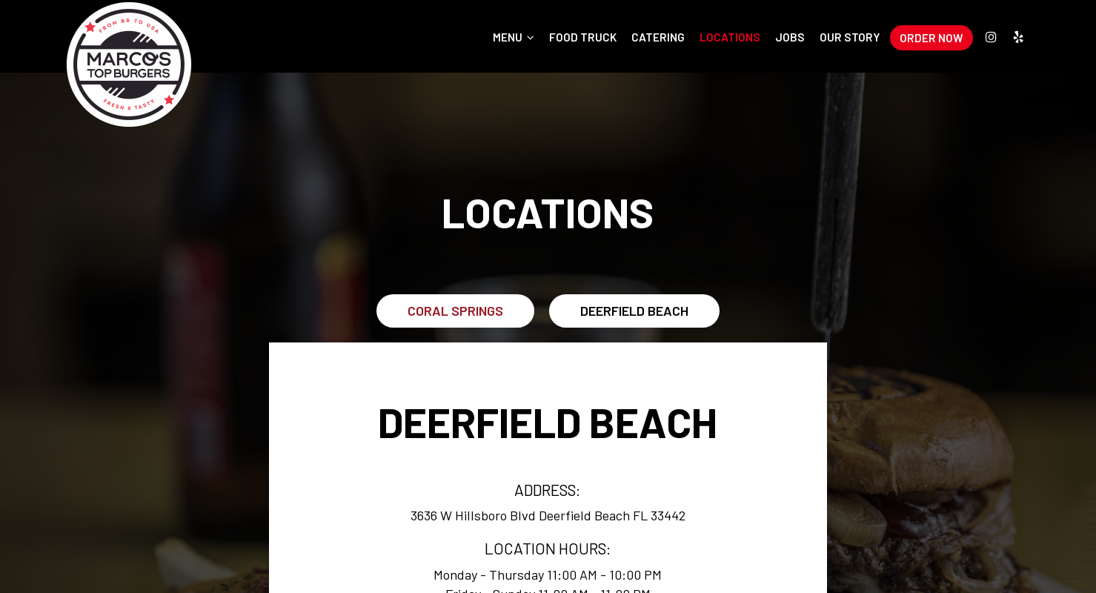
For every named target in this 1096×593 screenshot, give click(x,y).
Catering (658, 37)
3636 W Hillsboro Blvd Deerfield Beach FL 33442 (548, 515)
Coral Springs (455, 310)
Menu (513, 37)
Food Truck (583, 37)
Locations (730, 37)
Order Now (931, 37)
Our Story (850, 37)
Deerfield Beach (634, 310)
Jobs (790, 37)
